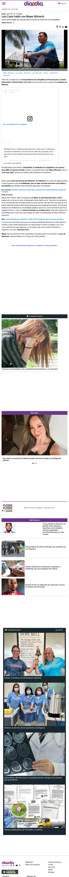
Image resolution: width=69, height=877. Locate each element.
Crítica (50, 865)
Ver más (59, 630)
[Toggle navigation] (4, 3)
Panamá (27, 73)
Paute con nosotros (32, 865)
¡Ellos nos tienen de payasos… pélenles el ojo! (39, 508)
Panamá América (54, 862)
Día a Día (51, 867)
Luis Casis (18, 73)
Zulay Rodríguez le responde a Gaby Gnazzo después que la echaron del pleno (35, 219)
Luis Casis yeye (36, 73)
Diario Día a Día (35, 160)
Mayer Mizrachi (8, 73)
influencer (6, 75)
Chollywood (54, 73)
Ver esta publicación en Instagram (15, 124)
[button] (6, 440)
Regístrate (29, 862)
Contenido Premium (34, 316)
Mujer (50, 870)
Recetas (51, 872)
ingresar (62, 3)
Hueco (46, 73)
